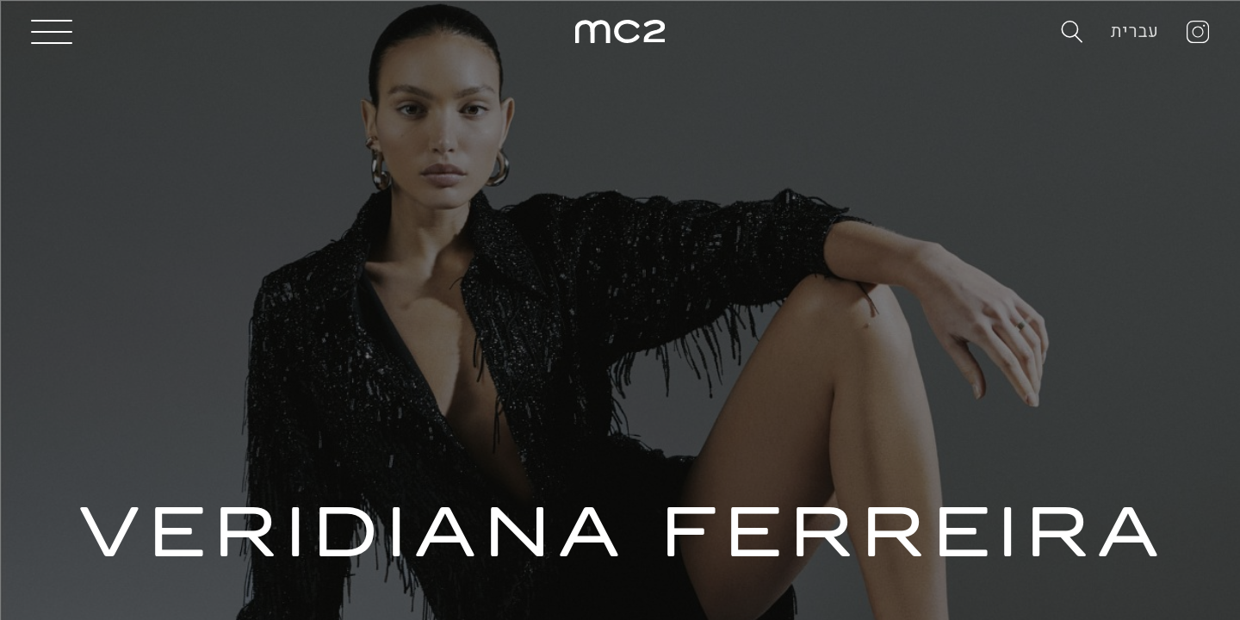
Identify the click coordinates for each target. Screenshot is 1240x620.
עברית (1135, 31)
